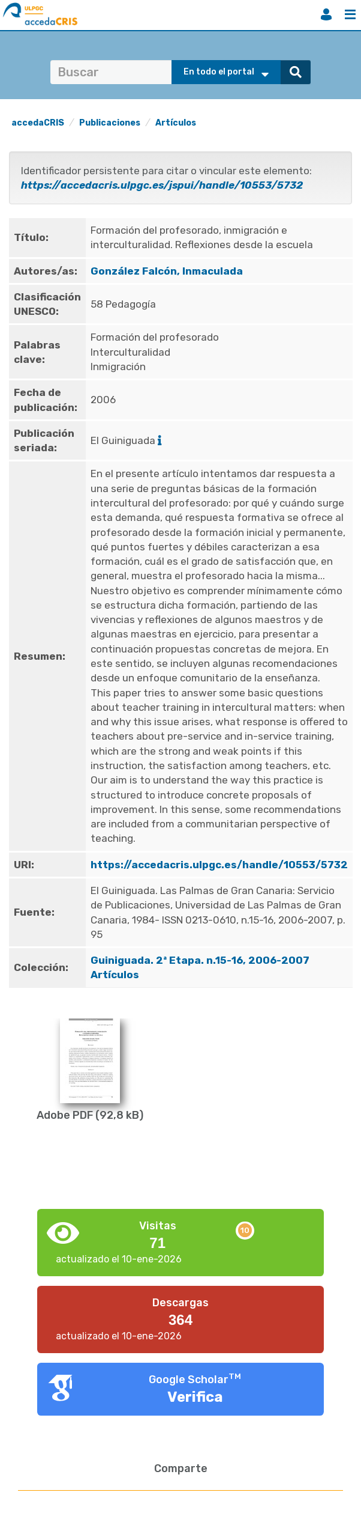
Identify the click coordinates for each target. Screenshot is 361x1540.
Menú (350, 14)
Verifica (195, 1397)
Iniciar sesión (326, 14)
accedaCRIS (37, 123)
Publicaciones (109, 123)
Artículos (175, 123)
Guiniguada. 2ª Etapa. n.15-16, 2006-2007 (201, 960)
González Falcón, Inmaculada (167, 271)
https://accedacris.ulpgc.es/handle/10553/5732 (219, 865)
